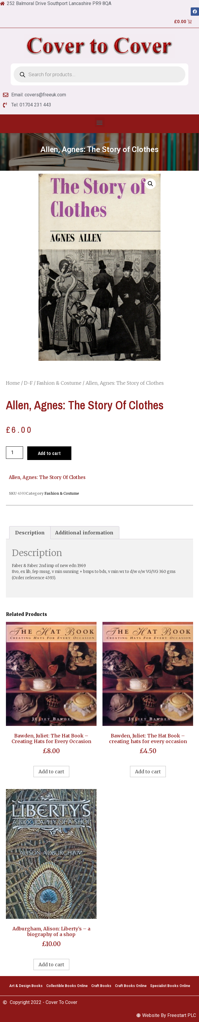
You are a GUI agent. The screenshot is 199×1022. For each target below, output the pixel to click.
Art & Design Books (26, 986)
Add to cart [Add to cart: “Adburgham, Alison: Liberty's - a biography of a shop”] (51, 964)
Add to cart (49, 453)
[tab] (30, 532)
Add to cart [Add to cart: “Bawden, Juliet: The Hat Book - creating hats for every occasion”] (148, 772)
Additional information (84, 533)
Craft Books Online (131, 986)
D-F (28, 383)
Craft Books (101, 986)
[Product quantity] (14, 452)
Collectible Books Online (67, 986)
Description (30, 533)
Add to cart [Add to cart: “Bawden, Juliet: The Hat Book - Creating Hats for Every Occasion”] (51, 772)
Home (13, 383)
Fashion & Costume (59, 383)
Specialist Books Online (170, 986)
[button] (100, 122)
